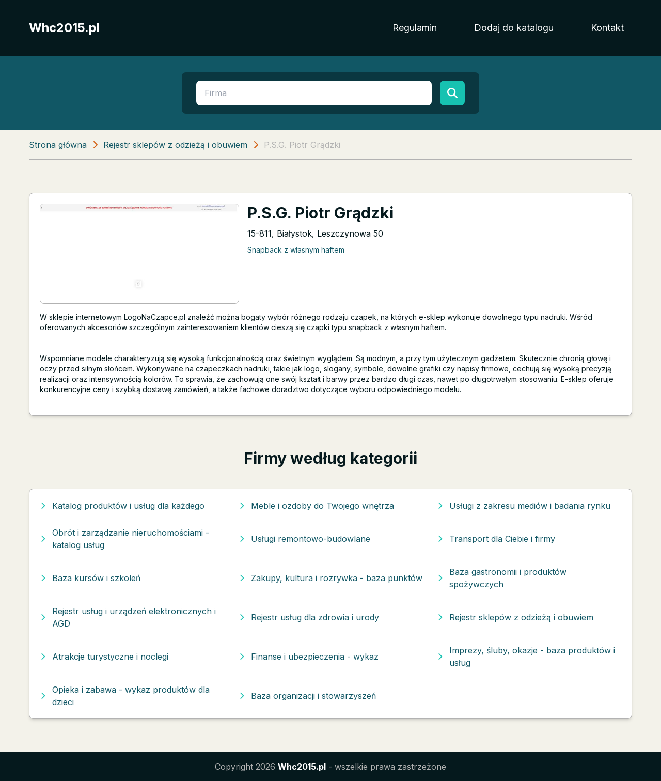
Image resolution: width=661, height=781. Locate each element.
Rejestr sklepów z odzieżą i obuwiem (175, 144)
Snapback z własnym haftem (295, 249)
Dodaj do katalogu (514, 27)
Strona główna (58, 144)
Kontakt (607, 27)
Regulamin (414, 27)
